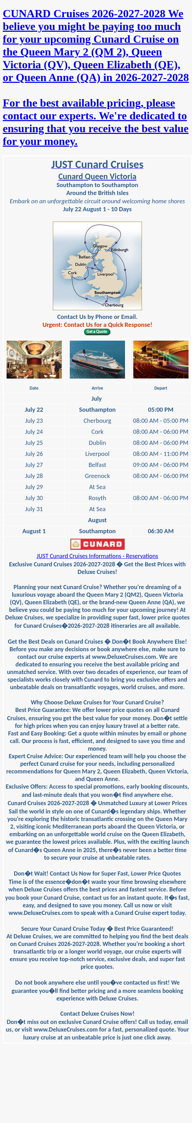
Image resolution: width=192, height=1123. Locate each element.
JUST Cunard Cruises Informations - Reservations (97, 556)
